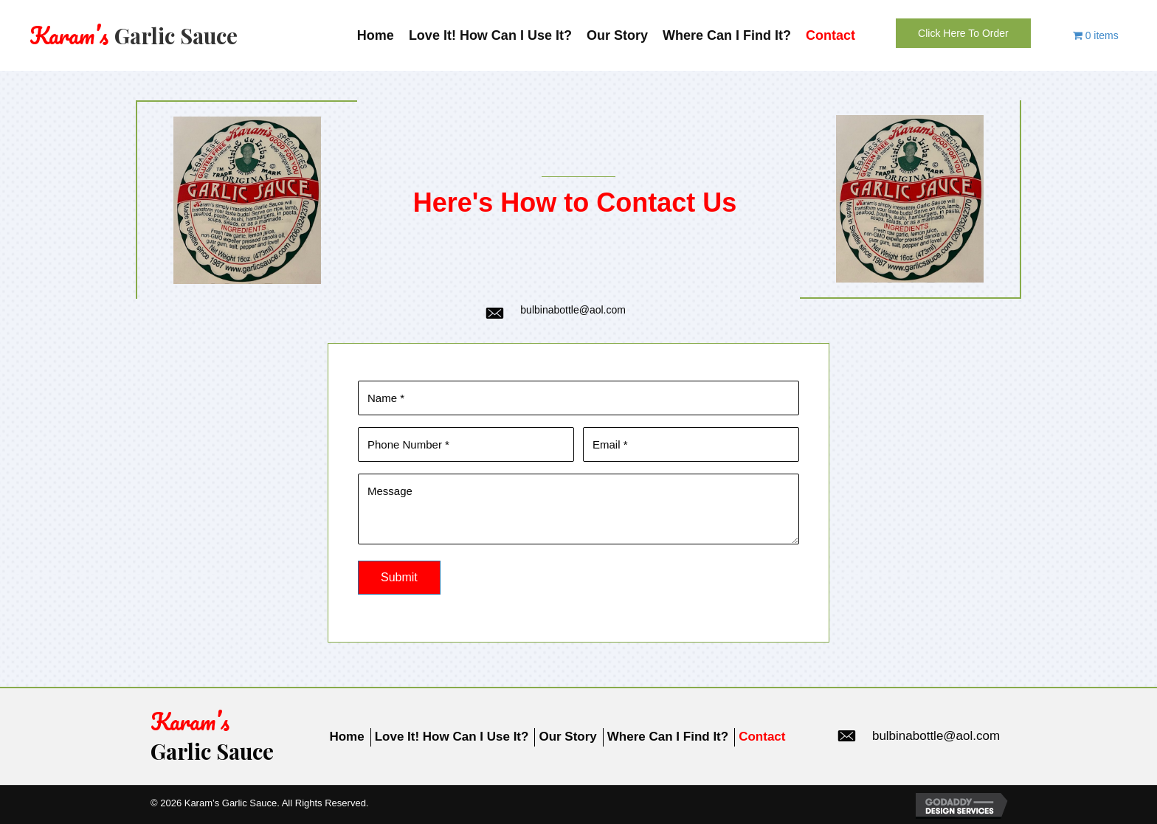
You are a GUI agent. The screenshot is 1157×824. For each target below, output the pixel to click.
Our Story (567, 737)
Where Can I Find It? (667, 737)
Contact (762, 737)
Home (346, 737)
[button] (963, 33)
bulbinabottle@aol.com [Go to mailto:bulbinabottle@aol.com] (573, 310)
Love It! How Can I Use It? (452, 737)
